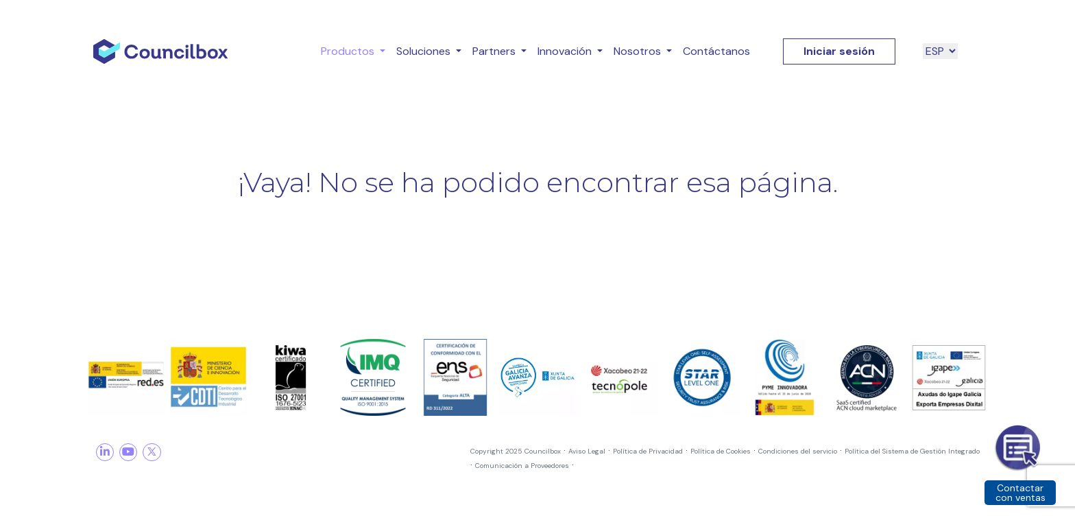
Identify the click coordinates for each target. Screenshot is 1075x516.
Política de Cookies (720, 451)
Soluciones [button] (424, 51)
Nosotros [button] (639, 51)
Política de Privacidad (648, 451)
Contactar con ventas (1020, 493)
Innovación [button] (566, 51)
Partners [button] (495, 51)
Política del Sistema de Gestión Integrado (912, 451)
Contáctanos (716, 51)
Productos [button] (349, 51)
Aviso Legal (586, 451)
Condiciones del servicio (797, 451)
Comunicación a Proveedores (522, 465)
